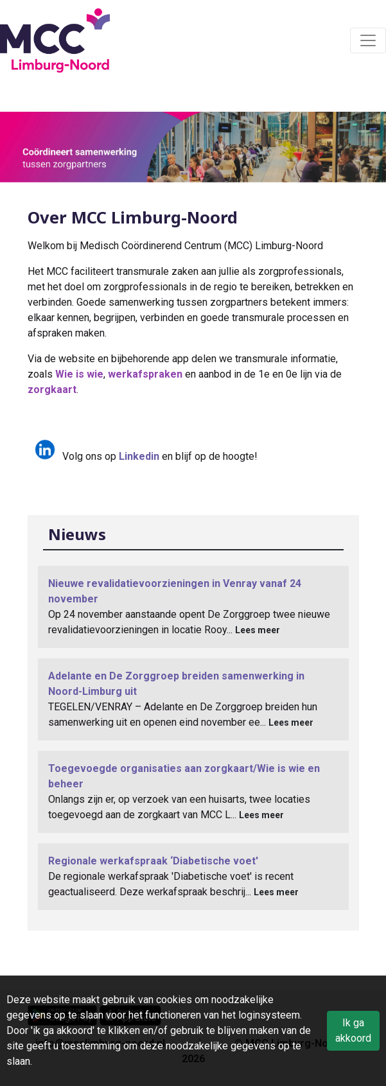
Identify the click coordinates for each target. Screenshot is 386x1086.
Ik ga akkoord (353, 1030)
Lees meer (257, 630)
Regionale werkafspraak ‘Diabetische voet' (153, 861)
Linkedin (139, 456)
